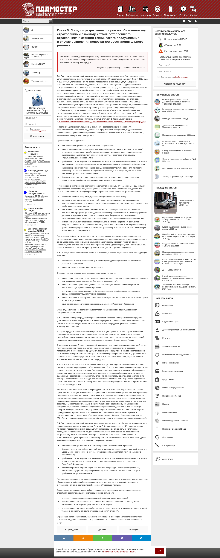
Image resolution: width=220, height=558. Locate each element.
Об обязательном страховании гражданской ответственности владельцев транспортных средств (101, 122)
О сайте (183, 15)
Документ (102, 529)
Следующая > (133, 529)
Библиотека (132, 15)
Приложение (170, 15)
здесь (37, 179)
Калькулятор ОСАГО (32, 196)
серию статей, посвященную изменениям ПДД (35, 183)
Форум (193, 15)
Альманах (146, 15)
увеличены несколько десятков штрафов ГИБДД (37, 214)
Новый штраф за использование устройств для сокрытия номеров (35, 249)
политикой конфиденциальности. (119, 551)
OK (159, 551)
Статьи (120, 15)
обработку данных (39, 131)
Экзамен (157, 15)
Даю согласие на (38, 130)
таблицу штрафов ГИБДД (34, 222)
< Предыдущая (71, 529)
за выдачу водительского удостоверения (34, 161)
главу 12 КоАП (38, 220)
